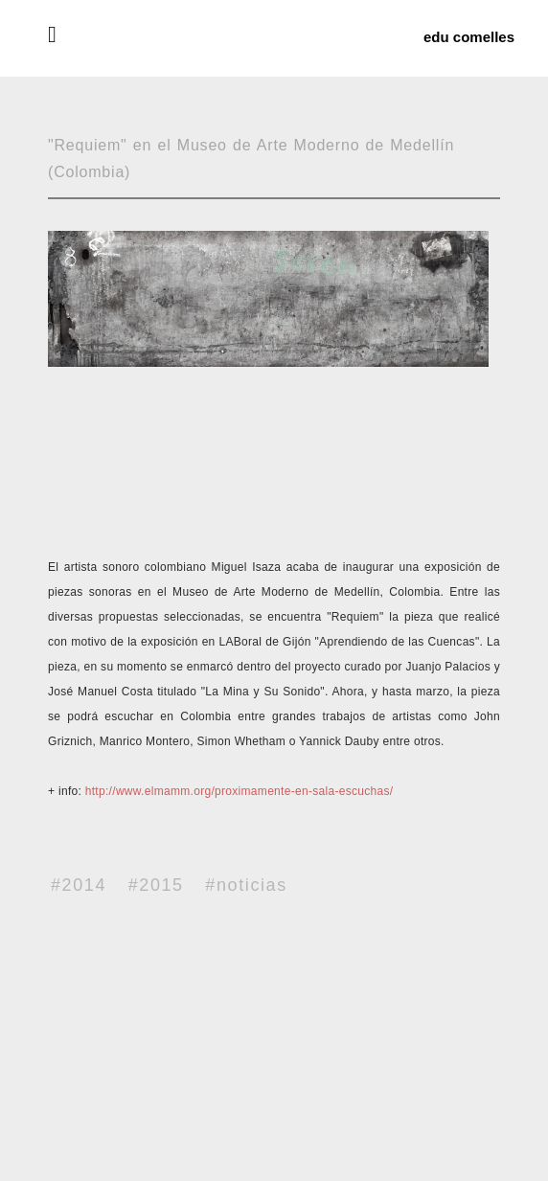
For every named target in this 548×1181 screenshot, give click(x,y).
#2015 (156, 885)
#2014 (78, 885)
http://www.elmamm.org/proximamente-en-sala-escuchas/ (239, 791)
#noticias (245, 885)
